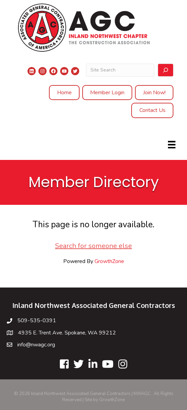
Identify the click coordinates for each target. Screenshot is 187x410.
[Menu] (171, 144)
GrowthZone (109, 261)
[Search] (165, 70)
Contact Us (152, 110)
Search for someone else (93, 245)
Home (64, 92)
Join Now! (154, 92)
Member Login (107, 92)
